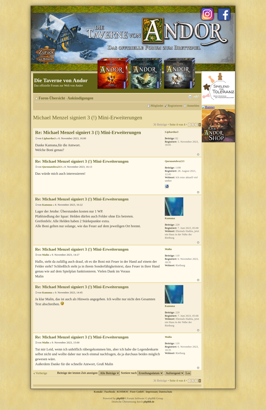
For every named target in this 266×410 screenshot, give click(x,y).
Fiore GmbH (137, 391)
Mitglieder (157, 105)
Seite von (177, 124)
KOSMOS (122, 391)
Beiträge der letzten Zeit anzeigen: (88, 373)
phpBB (120, 398)
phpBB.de (149, 401)
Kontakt (98, 391)
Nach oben (198, 154)
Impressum (152, 391)
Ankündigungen (80, 98)
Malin (45, 254)
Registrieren (175, 105)
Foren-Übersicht (52, 98)
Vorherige (41, 373)
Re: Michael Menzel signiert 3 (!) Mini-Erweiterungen (88, 132)
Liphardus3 (49, 138)
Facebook (109, 391)
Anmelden (193, 105)
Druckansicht (190, 97)
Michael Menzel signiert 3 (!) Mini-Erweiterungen (87, 118)
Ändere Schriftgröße (196, 97)
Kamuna (47, 204)
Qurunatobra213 (52, 166)
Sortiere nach (142, 373)
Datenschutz (165, 391)
